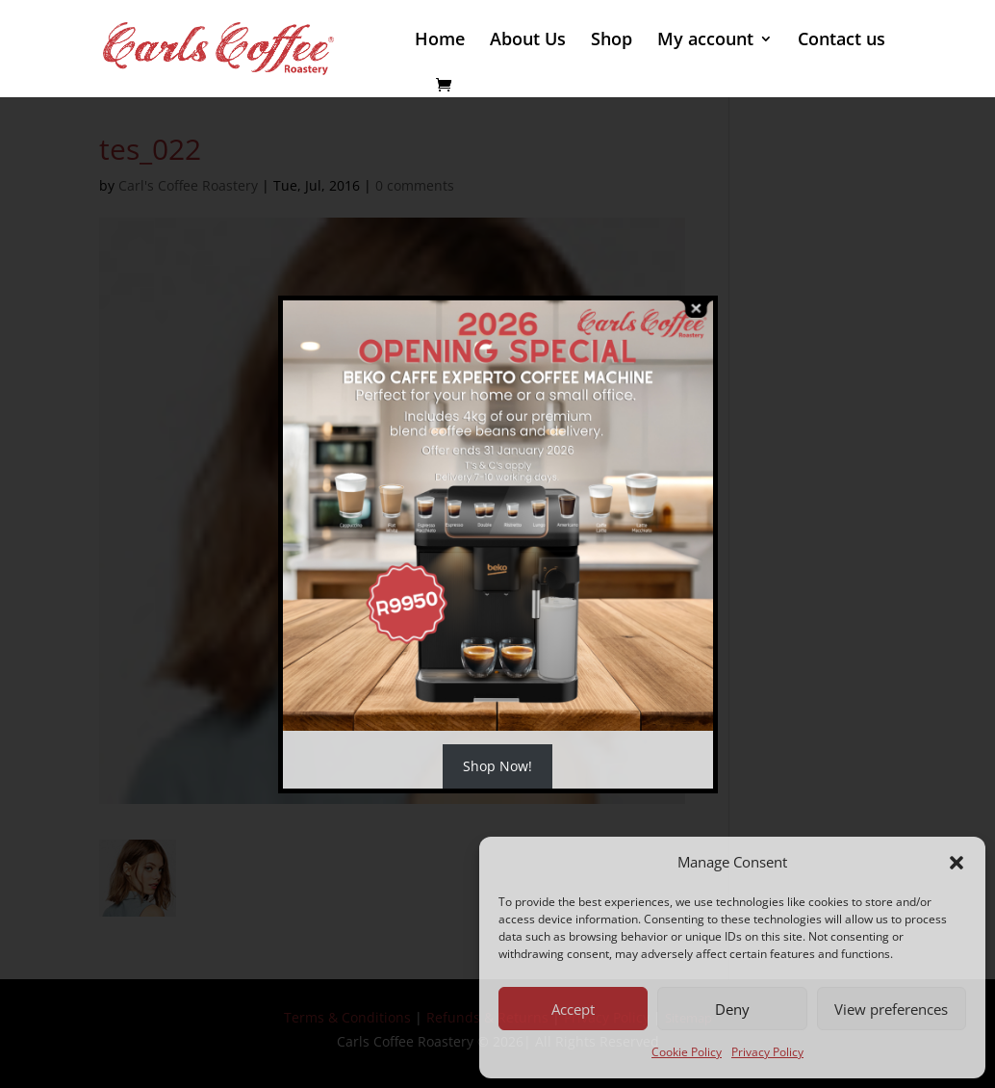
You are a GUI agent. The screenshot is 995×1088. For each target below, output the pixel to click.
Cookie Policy (686, 1052)
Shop (611, 41)
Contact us (841, 41)
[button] (956, 862)
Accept (573, 1009)
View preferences (891, 1009)
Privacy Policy (767, 1052)
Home (440, 41)
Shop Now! (497, 766)
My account (705, 41)
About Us (528, 41)
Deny (732, 1009)
